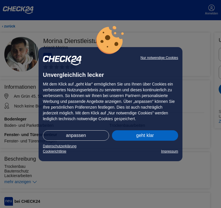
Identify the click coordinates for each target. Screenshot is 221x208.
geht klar (145, 135)
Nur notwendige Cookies (159, 58)
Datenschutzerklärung (60, 146)
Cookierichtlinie (54, 151)
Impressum (169, 151)
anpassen (76, 135)
